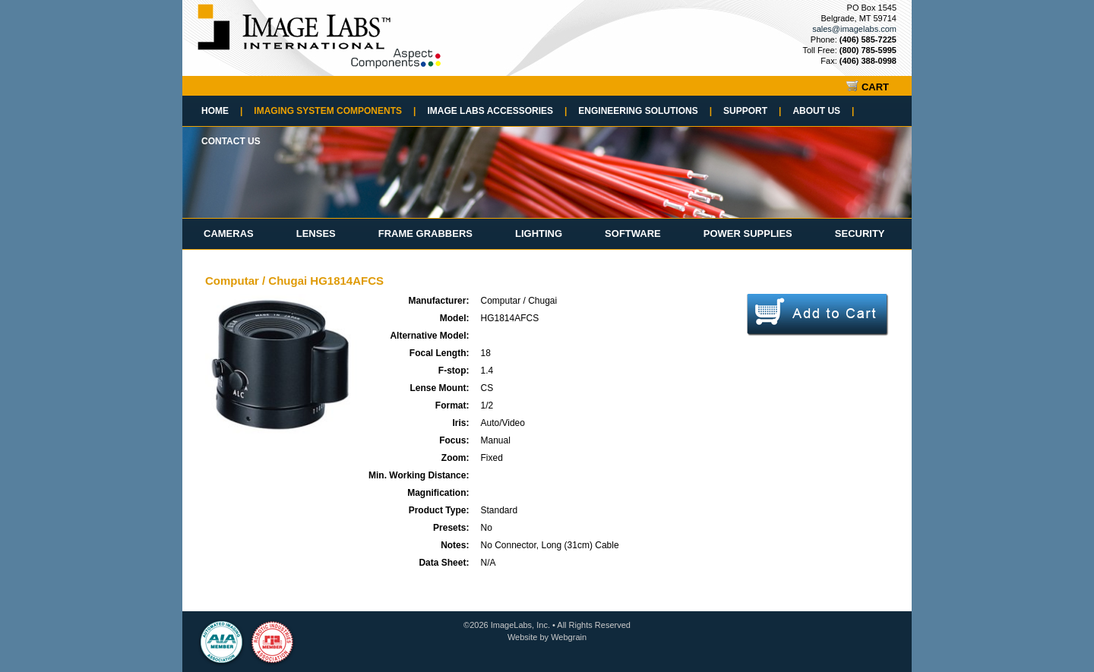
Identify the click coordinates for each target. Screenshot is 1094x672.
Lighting (538, 233)
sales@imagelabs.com (854, 28)
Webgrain (569, 637)
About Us (823, 111)
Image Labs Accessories (497, 111)
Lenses (316, 233)
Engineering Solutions (645, 111)
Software (633, 233)
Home (221, 111)
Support (752, 111)
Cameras (229, 233)
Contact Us (231, 141)
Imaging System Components (335, 111)
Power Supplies (748, 233)
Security (860, 233)
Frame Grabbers (425, 233)
